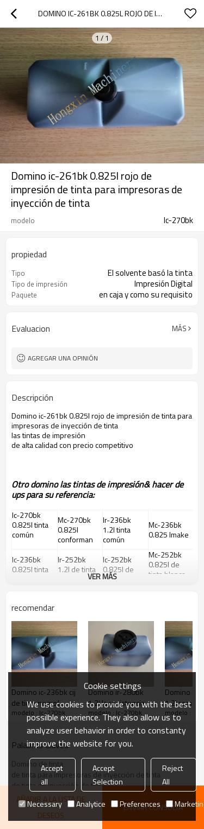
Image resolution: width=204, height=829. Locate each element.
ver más (102, 576)
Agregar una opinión (63, 358)
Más (179, 328)
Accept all (52, 774)
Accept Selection (107, 774)
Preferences (135, 803)
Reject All (172, 774)
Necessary (40, 803)
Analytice (86, 803)
